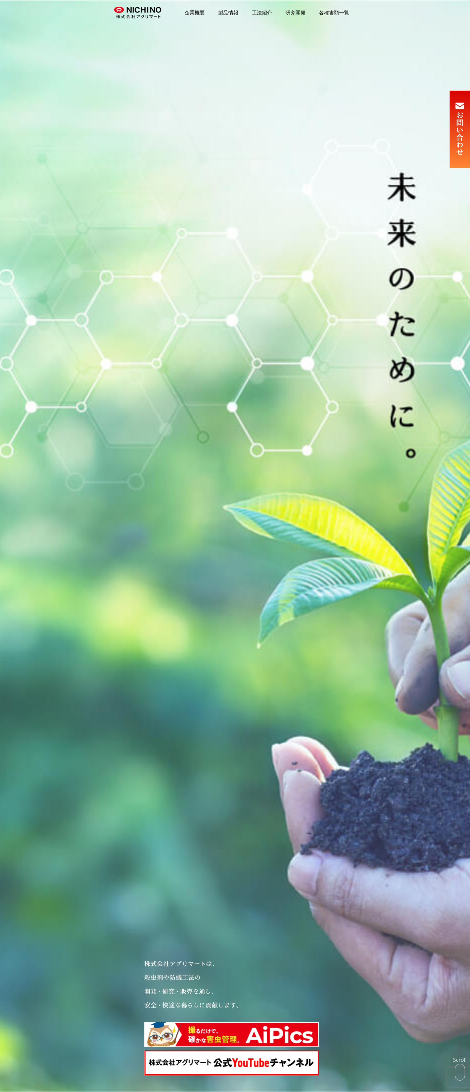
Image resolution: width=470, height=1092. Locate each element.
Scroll (460, 1059)
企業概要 (195, 12)
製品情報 (228, 12)
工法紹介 (262, 12)
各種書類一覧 (334, 12)
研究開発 (295, 12)
